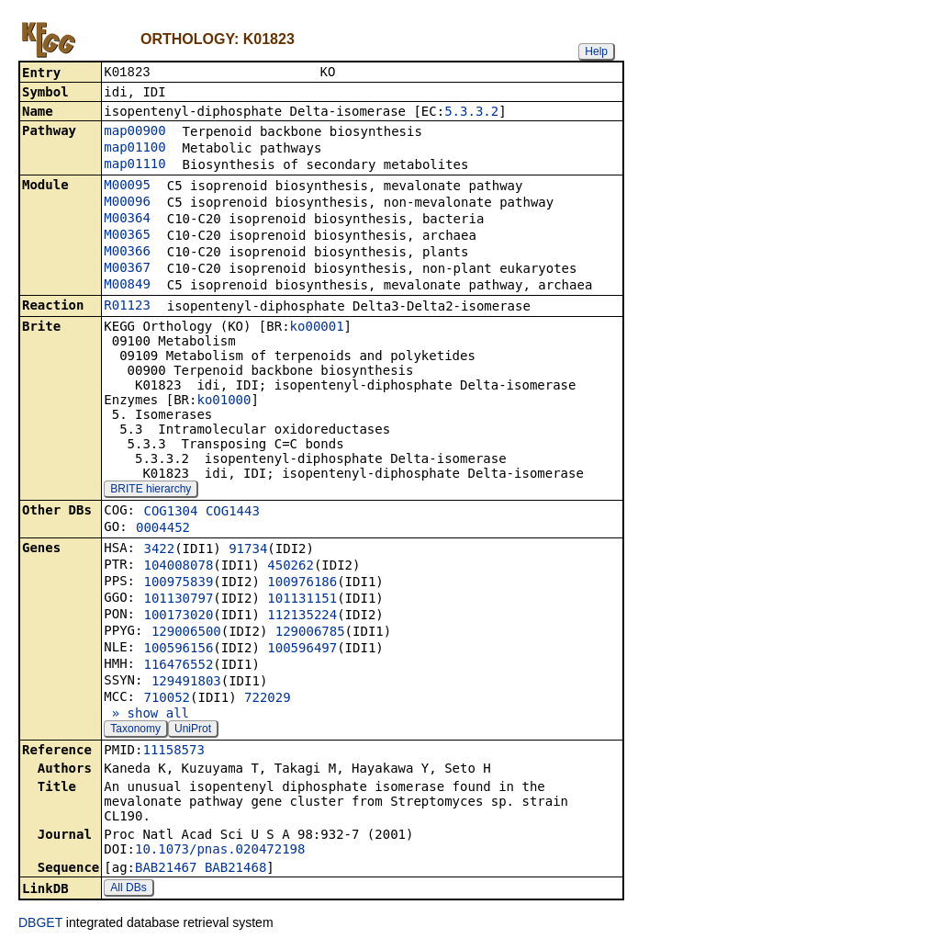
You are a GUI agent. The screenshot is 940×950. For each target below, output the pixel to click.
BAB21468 (235, 869)
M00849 (127, 285)
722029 (267, 699)
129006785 (310, 633)
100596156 (178, 649)
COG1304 (170, 512)
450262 (290, 567)
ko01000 (223, 401)
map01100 (134, 148)
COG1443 (233, 512)
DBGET (40, 924)
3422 (158, 550)
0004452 (163, 529)
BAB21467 (165, 869)
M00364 (127, 219)
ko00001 (317, 328)
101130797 (178, 600)
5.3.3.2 (471, 113)
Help (596, 51)
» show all (146, 714)
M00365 (127, 236)
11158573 (173, 751)
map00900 (134, 132)
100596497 (302, 649)
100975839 (178, 583)
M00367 (127, 269)
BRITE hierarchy (150, 490)
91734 (248, 550)
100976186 (302, 583)
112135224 (302, 616)
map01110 (134, 165)
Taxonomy (135, 730)
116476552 (178, 666)
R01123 (127, 307)
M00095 (127, 186)
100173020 (178, 616)
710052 (166, 699)
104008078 (178, 567)
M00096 (127, 203)
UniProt (192, 730)
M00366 (127, 252)
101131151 (302, 600)
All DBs (128, 889)
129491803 (186, 682)
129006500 (186, 633)
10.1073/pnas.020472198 (220, 850)
